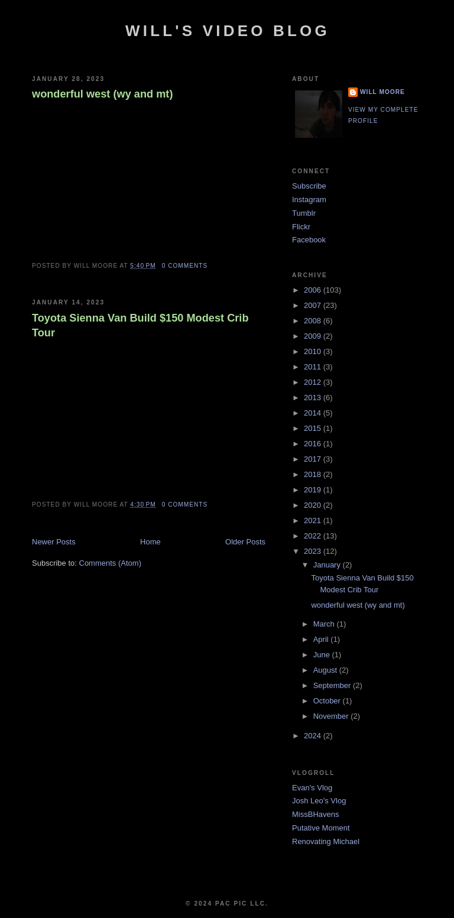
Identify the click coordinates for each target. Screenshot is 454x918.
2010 (313, 351)
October (328, 700)
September (333, 685)
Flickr (301, 226)
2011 (313, 366)
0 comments (185, 265)
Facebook (309, 239)
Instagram (309, 199)
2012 (313, 382)
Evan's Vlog (312, 787)
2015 (313, 428)
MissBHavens (315, 814)
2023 (313, 551)
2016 (313, 443)
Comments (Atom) (110, 563)
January (328, 564)
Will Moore (382, 92)
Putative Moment (321, 827)
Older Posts (245, 541)
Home (150, 541)
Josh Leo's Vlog (319, 800)
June (322, 654)
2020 (313, 505)
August (326, 670)
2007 (313, 305)
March (325, 623)
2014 (313, 412)
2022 (313, 535)
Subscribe (309, 185)
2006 (313, 290)
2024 (313, 735)
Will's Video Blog (227, 31)
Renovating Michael (325, 841)
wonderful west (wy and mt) (102, 94)
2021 (313, 520)
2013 (313, 397)
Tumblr (304, 213)
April (322, 639)
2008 (313, 320)
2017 (313, 459)
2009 (313, 336)
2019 (313, 489)
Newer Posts (54, 541)
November (332, 716)
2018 (313, 474)
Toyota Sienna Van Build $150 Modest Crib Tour (140, 325)
